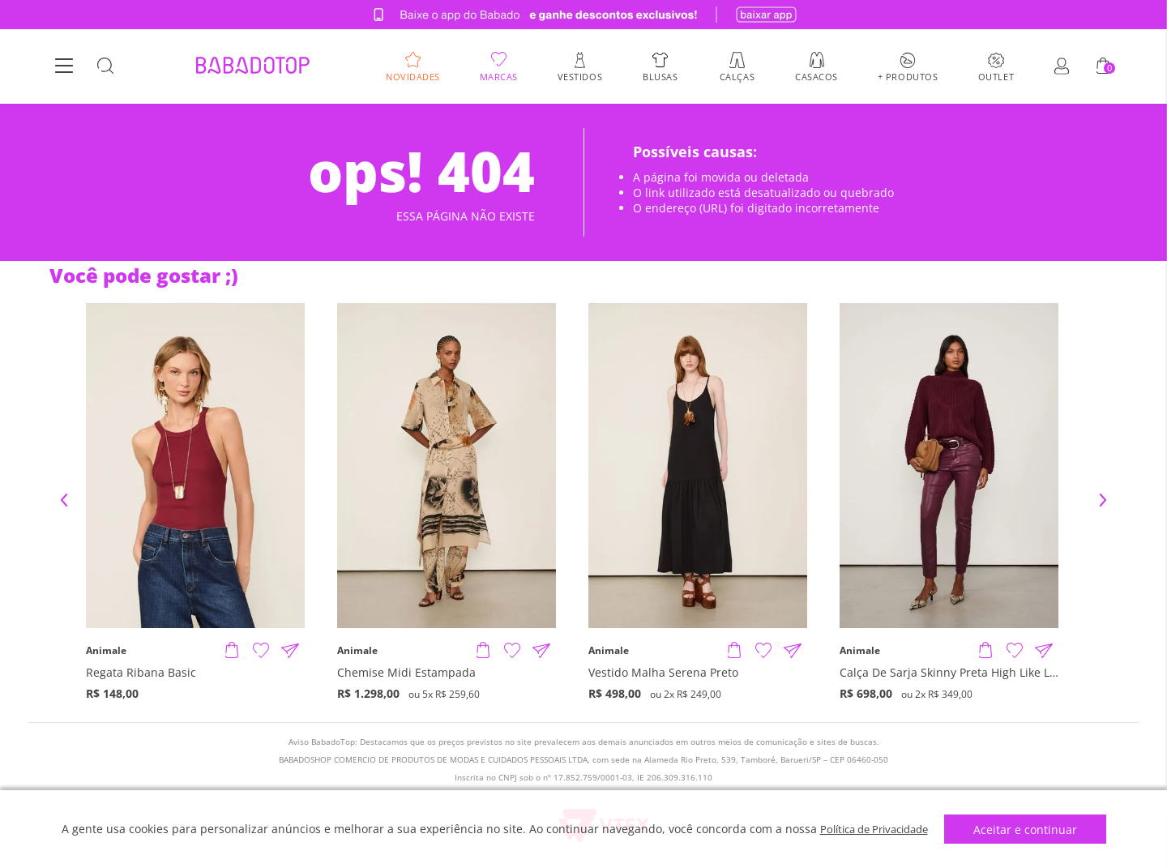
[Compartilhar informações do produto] (290, 650)
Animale (106, 651)
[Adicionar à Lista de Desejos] (261, 650)
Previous (64, 500)
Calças (737, 76)
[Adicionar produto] (231, 650)
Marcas (499, 76)
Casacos (816, 76)
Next (1103, 500)
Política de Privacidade (874, 828)
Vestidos (580, 76)
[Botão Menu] (64, 67)
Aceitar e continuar (1032, 829)
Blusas (660, 76)
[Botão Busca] (105, 67)
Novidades (413, 76)
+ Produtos (908, 76)
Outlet (996, 76)
